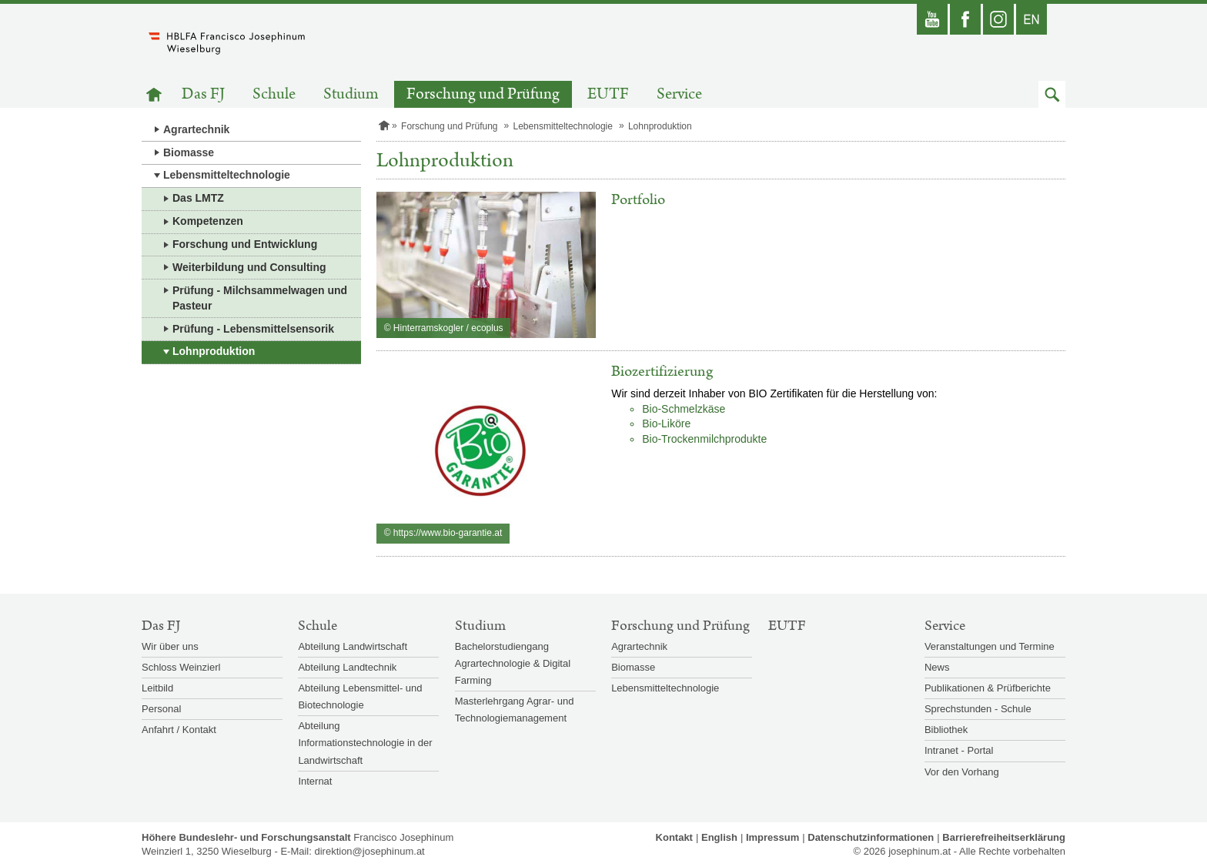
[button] (1051, 94)
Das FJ (203, 94)
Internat (315, 781)
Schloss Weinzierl (181, 667)
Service (679, 94)
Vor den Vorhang (961, 772)
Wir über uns (170, 646)
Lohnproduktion (213, 351)
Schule (274, 94)
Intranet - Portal (959, 750)
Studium (351, 94)
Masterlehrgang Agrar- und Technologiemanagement (514, 709)
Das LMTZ (198, 198)
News (937, 667)
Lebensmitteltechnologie (226, 175)
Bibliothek (946, 729)
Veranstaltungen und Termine (989, 646)
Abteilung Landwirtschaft (352, 646)
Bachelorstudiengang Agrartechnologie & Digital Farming (512, 663)
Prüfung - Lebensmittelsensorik (253, 329)
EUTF (608, 94)
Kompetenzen (207, 221)
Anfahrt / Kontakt (179, 729)
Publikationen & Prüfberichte (987, 688)
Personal (161, 709)
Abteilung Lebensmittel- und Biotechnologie (360, 696)
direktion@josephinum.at (369, 851)
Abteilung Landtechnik (347, 667)
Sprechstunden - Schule (977, 709)
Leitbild (157, 688)
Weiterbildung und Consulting (249, 267)
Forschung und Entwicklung (244, 244)
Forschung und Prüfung (483, 94)
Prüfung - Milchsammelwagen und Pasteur (259, 298)
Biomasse (188, 152)
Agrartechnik (196, 129)
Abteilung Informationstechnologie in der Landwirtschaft (365, 742)
